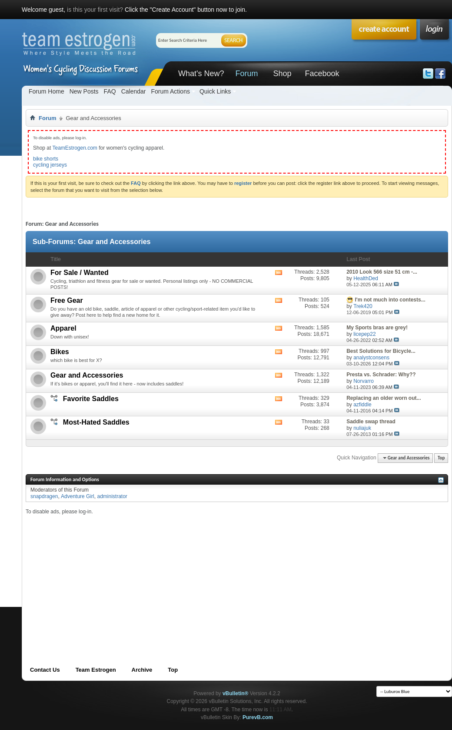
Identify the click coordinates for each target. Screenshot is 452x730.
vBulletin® (236, 693)
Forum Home (46, 91)
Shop (282, 73)
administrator (112, 496)
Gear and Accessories (86, 375)
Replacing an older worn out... (383, 398)
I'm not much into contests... (390, 300)
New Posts (84, 91)
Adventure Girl (77, 496)
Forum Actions (170, 91)
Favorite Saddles (91, 398)
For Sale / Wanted (79, 272)
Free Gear (66, 300)
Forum (246, 73)
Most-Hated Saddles (96, 422)
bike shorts (45, 159)
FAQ (110, 91)
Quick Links (215, 91)
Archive (142, 669)
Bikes (59, 351)
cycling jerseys (50, 165)
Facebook (322, 73)
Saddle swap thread (371, 422)
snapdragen (44, 496)
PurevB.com (258, 717)
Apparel (63, 328)
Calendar (133, 91)
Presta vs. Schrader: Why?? (380, 375)
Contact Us (45, 669)
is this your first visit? (95, 9)
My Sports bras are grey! (377, 328)
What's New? (201, 73)
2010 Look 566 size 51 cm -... (381, 272)
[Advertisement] (180, 576)
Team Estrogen (96, 669)
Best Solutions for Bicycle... (380, 351)
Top (441, 458)
